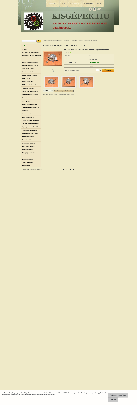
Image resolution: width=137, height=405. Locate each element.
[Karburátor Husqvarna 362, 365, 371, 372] (53, 61)
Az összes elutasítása (117, 395)
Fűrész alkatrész (52, 40)
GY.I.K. (99, 3)
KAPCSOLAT (88, 3)
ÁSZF (63, 3)
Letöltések (57, 91)
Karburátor (74, 40)
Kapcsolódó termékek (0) (67, 91)
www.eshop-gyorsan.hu (36, 169)
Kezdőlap (45, 40)
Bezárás (112, 400)
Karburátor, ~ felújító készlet (63, 40)
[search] (38, 41)
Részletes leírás (48, 90)
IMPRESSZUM (52, 3)
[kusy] (97, 70)
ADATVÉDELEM (74, 3)
